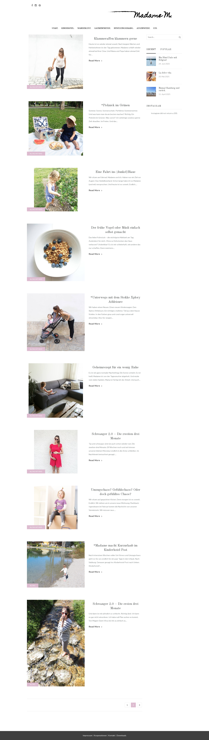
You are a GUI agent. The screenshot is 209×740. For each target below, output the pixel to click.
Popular (165, 50)
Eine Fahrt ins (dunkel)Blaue (115, 172)
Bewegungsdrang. (123, 28)
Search (179, 37)
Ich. (155, 28)
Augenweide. (143, 28)
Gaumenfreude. (102, 28)
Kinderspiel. (67, 28)
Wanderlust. (84, 28)
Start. (55, 28)
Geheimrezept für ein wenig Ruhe (115, 367)
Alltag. (33, 585)
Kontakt (111, 735)
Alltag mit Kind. (36, 87)
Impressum (87, 735)
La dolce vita (165, 73)
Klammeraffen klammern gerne (115, 38)
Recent (151, 50)
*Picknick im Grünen (115, 105)
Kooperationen (100, 735)
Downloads (121, 735)
